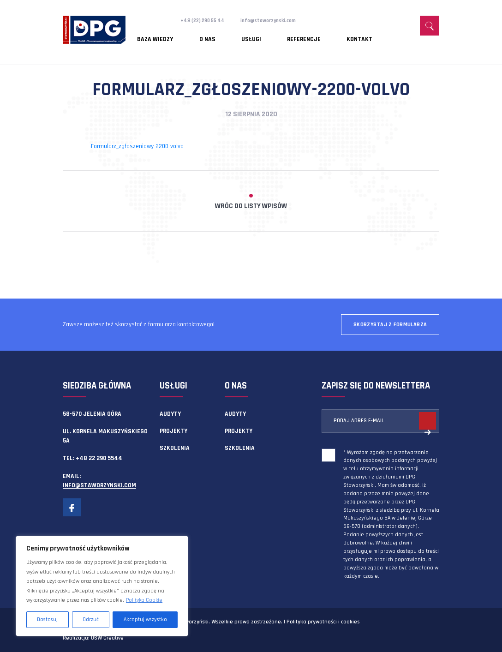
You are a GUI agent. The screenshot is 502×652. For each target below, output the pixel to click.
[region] (102, 586)
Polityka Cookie (144, 600)
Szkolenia (175, 448)
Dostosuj (47, 619)
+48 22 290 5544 (99, 458)
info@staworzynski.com (280, 20)
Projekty (173, 431)
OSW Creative (107, 637)
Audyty (170, 414)
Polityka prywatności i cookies (323, 621)
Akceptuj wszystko (145, 619)
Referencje (261, 34)
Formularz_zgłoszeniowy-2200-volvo (137, 146)
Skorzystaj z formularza (390, 324)
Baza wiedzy (155, 34)
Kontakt (303, 34)
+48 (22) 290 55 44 (206, 20)
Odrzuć (91, 619)
